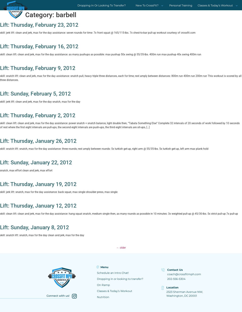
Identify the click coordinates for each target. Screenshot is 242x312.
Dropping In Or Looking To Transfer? (101, 5)
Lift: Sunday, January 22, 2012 (36, 162)
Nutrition (103, 297)
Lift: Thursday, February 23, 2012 (39, 25)
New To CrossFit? (150, 5)
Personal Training (180, 5)
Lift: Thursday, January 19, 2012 (38, 184)
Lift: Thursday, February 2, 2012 (37, 115)
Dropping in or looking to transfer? (120, 279)
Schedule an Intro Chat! (113, 272)
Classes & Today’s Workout (215, 5)
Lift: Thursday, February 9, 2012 (37, 68)
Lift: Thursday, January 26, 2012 (38, 141)
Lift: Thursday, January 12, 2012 (38, 206)
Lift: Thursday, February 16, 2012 (39, 46)
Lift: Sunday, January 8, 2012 (34, 227)
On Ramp (103, 285)
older (121, 247)
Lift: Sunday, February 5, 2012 (35, 93)
